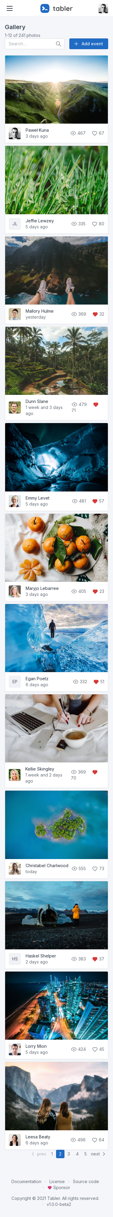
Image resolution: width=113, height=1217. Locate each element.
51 (98, 681)
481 (79, 500)
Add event (88, 44)
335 (79, 223)
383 (79, 958)
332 (80, 681)
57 (98, 500)
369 (79, 314)
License (57, 1181)
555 (79, 868)
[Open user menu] (103, 8)
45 (98, 1049)
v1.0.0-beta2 (59, 1204)
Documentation (26, 1181)
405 (79, 591)
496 (78, 1139)
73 (98, 868)
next (99, 1154)
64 (98, 1139)
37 (98, 958)
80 (98, 223)
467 (78, 133)
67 (98, 133)
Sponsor (58, 1187)
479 (79, 404)
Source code (86, 1181)
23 (98, 591)
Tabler (53, 1198)
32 (98, 314)
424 (79, 1049)
